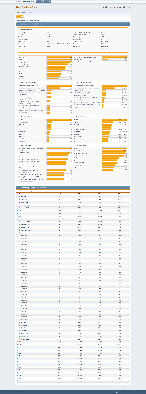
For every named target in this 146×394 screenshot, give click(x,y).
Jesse (20, 73)
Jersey (20, 134)
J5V (75, 167)
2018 (19, 350)
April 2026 (24, 199)
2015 (19, 358)
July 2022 (23, 322)
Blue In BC (21, 57)
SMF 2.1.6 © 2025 (19, 392)
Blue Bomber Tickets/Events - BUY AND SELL (87, 104)
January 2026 (25, 208)
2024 (19, 213)
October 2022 (25, 227)
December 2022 (25, 222)
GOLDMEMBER (23, 64)
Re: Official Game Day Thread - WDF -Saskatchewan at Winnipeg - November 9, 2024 (30, 166)
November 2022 (25, 224)
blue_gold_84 (22, 62)
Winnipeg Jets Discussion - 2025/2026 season (31, 110)
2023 (19, 216)
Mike (75, 141)
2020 (19, 344)
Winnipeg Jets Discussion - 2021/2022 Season (31, 90)
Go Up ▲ (129, 392)
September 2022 (26, 230)
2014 (19, 361)
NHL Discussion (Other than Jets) (28, 85)
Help (116, 392)
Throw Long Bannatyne (80, 139)
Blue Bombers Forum (27, 7)
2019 (19, 347)
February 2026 (25, 205)
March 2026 (24, 202)
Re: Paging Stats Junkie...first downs (28, 170)
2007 (19, 381)
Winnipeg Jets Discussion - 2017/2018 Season (31, 88)
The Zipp (21, 76)
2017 (19, 353)
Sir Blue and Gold (23, 66)
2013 (19, 364)
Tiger (19, 129)
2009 (19, 375)
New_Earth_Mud (78, 122)
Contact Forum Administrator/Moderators (85, 62)
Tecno (20, 71)
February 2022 (25, 336)
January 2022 (25, 339)
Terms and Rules (122, 392)
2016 (19, 356)
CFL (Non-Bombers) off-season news (29, 105)
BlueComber (105, 41)
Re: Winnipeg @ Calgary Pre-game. (28, 159)
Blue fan (20, 136)
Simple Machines (28, 392)
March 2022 (24, 333)
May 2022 (23, 328)
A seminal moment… (24, 152)
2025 (19, 210)
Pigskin (76, 169)
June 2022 (24, 325)
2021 (19, 342)
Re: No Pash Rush (23, 172)
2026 (19, 194)
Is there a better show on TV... (82, 92)
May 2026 (23, 196)
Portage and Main (79, 100)
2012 (19, 367)
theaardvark (21, 59)
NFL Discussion (22, 112)
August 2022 (24, 233)
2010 (19, 372)
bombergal (21, 141)
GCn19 (20, 69)
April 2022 (24, 330)
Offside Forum (78, 59)
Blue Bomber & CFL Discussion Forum (85, 57)
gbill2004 (21, 78)
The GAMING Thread (80, 95)
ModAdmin (21, 120)
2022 (19, 219)
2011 (19, 370)
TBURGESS (77, 136)
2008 (19, 378)
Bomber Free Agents (24, 108)
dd (74, 160)
